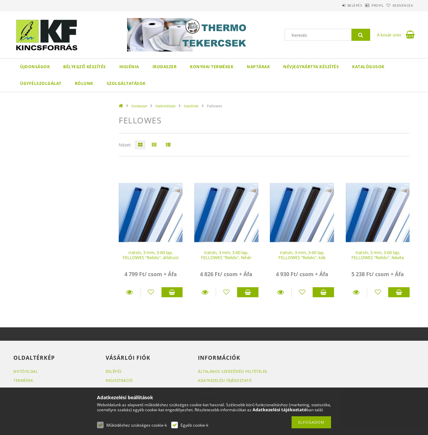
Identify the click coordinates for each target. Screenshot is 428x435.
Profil (367, 5)
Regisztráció (119, 380)
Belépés (337, 5)
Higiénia (129, 67)
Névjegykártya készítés (311, 67)
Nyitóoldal (25, 371)
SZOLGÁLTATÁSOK (126, 83)
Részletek (129, 292)
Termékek (23, 380)
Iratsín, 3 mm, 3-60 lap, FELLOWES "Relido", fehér (226, 254)
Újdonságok (35, 67)
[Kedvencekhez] (151, 292)
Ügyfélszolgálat (41, 83)
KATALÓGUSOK (368, 67)
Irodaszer (164, 67)
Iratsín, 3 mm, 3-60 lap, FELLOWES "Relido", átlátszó (151, 254)
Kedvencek (399, 5)
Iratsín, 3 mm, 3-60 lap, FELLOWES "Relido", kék (302, 254)
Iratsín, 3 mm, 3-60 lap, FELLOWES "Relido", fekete (377, 254)
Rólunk (84, 83)
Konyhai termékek (211, 67)
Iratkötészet (165, 105)
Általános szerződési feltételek (233, 371)
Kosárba (172, 292)
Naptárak (258, 67)
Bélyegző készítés (84, 67)
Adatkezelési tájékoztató (225, 380)
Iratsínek (191, 105)
